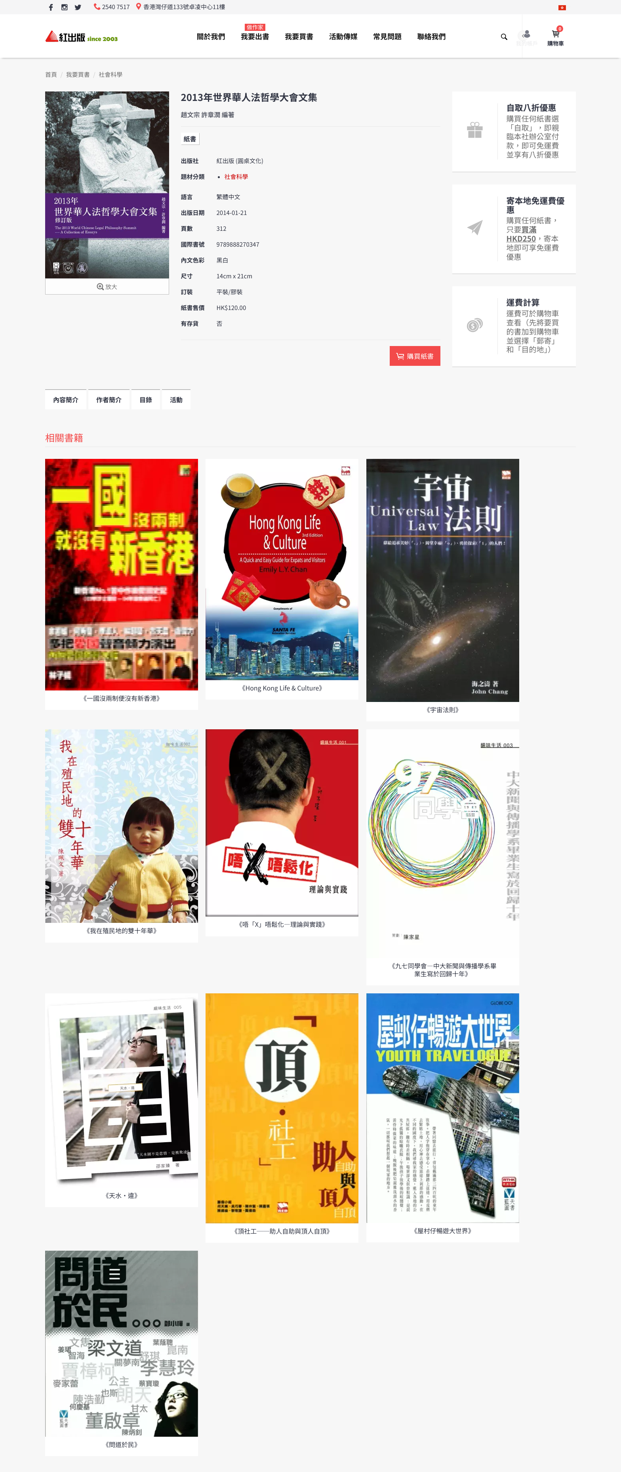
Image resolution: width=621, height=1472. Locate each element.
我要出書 (255, 32)
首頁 (51, 74)
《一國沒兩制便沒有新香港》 (121, 698)
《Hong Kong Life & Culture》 (282, 687)
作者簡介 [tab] (109, 399)
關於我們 (211, 36)
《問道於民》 (122, 1444)
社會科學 (110, 74)
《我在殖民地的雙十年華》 (122, 930)
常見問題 (387, 36)
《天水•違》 (122, 1195)
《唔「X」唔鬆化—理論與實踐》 (282, 924)
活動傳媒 (343, 36)
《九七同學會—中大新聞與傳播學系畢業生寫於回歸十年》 (443, 969)
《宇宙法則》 (443, 709)
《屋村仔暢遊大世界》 (442, 1230)
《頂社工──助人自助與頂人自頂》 (282, 1231)
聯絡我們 (431, 36)
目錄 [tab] (145, 399)
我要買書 (299, 36)
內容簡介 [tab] (65, 399)
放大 (107, 287)
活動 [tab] (176, 399)
